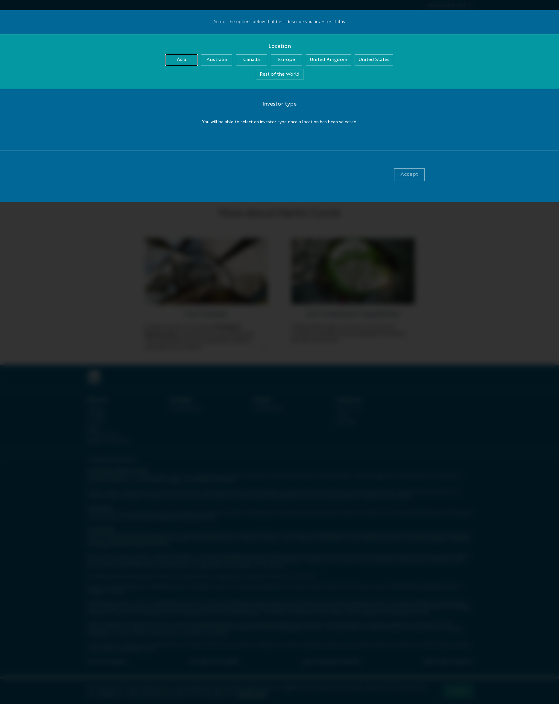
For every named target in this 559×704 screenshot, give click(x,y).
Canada (251, 59)
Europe (286, 59)
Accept (409, 174)
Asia (181, 59)
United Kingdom (328, 59)
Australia (216, 59)
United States (374, 59)
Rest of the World (280, 74)
